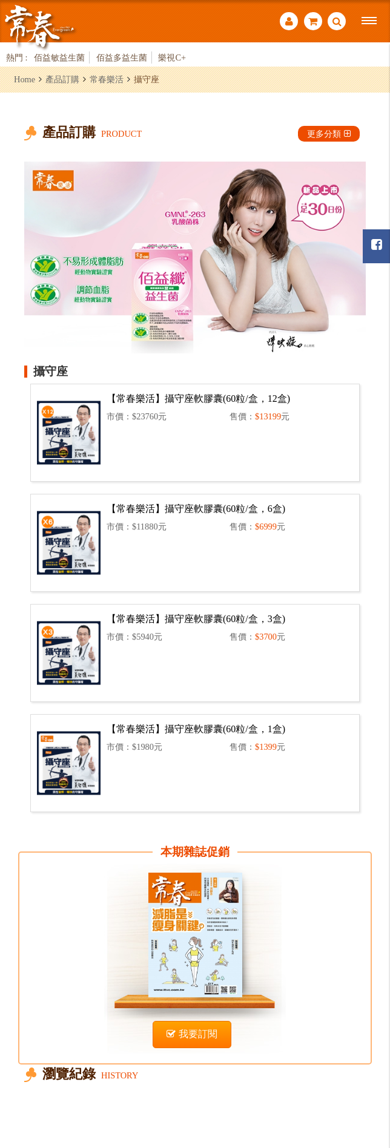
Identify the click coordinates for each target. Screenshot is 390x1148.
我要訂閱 (192, 1034)
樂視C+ (172, 57)
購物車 (313, 21)
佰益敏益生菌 (59, 57)
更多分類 (329, 134)
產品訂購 (62, 79)
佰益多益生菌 (121, 57)
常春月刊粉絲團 (376, 244)
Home (24, 79)
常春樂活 (107, 79)
